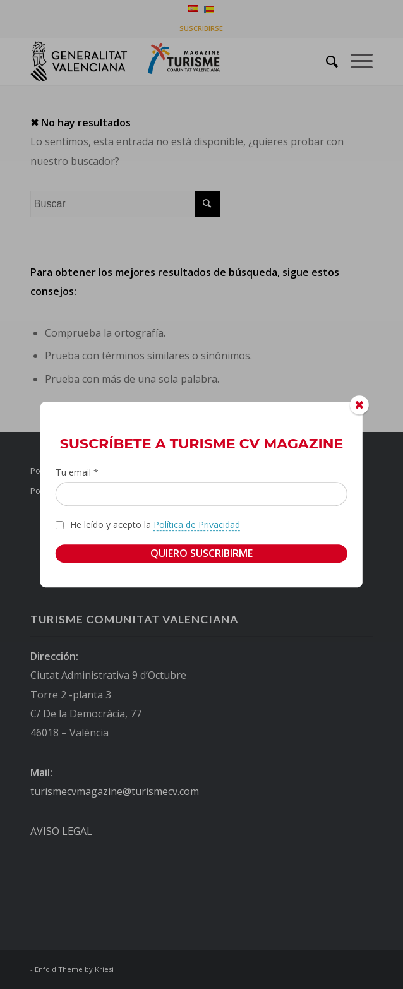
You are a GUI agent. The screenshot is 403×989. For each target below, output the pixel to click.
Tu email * (77, 472)
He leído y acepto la (155, 524)
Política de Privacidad (196, 524)
